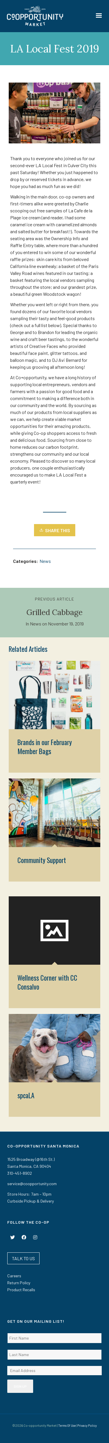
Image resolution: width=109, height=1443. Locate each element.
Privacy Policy (87, 1425)
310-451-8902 (19, 1173)
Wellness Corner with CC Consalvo (47, 982)
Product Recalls (21, 1289)
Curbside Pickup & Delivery (30, 1200)
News (45, 561)
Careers (14, 1275)
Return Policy (18, 1282)
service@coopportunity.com (32, 1183)
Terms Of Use (67, 1425)
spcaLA (25, 1095)
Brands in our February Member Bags (44, 746)
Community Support (41, 860)
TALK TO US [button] (23, 1258)
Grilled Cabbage (54, 612)
